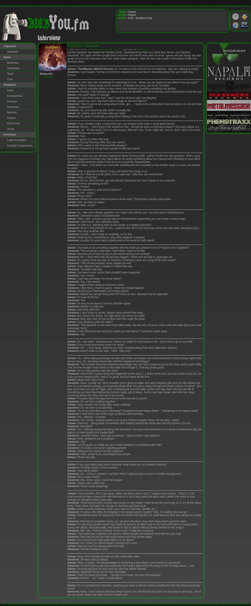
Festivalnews (14, 95)
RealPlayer (244, 25)
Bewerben (13, 62)
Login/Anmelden (16, 140)
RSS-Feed (13, 123)
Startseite (12, 51)
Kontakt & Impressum (19, 145)
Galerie (11, 118)
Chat (10, 79)
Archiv (10, 129)
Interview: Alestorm (83, 46)
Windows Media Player (235, 25)
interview (92, 49)
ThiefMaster (142, 49)
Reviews (12, 101)
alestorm (117, 49)
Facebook (48, 76)
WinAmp (244, 16)
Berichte (12, 112)
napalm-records (105, 49)
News (10, 90)
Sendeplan (13, 68)
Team (10, 73)
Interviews (13, 107)
